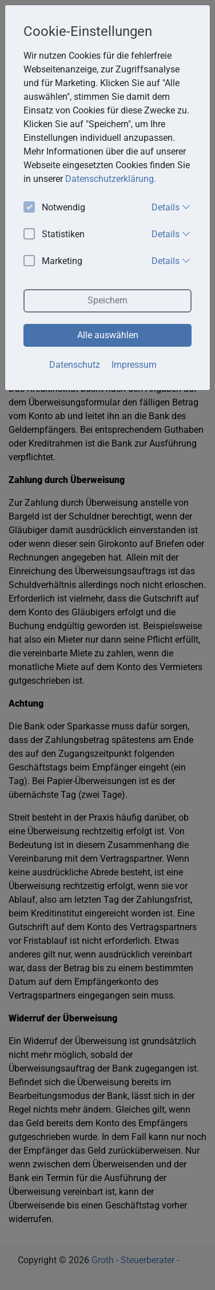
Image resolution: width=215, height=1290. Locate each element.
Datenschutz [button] (74, 364)
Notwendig (54, 207)
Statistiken (54, 234)
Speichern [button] (107, 300)
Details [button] (171, 207)
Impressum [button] (134, 364)
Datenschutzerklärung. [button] (110, 178)
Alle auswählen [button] (107, 335)
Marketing (52, 261)
